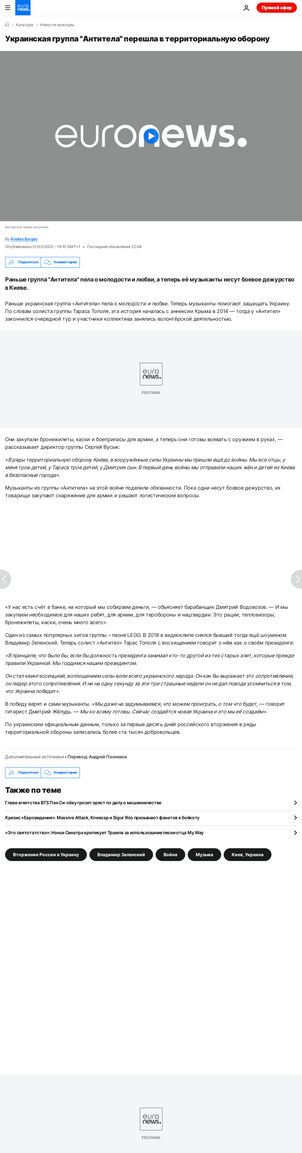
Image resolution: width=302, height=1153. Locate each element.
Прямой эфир (277, 7)
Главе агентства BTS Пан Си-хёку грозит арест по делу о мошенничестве (83, 802)
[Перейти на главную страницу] (23, 7)
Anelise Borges (24, 239)
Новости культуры (57, 25)
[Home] (7, 24)
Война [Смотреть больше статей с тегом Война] (170, 854)
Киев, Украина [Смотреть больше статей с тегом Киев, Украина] (247, 854)
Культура (24, 25)
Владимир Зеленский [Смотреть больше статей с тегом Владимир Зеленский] (121, 854)
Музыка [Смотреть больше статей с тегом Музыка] (204, 854)
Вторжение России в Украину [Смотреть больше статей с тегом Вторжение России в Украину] (46, 854)
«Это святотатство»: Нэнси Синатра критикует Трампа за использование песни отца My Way (104, 832)
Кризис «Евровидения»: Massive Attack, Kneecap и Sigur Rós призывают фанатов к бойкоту (102, 817)
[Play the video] (151, 136)
